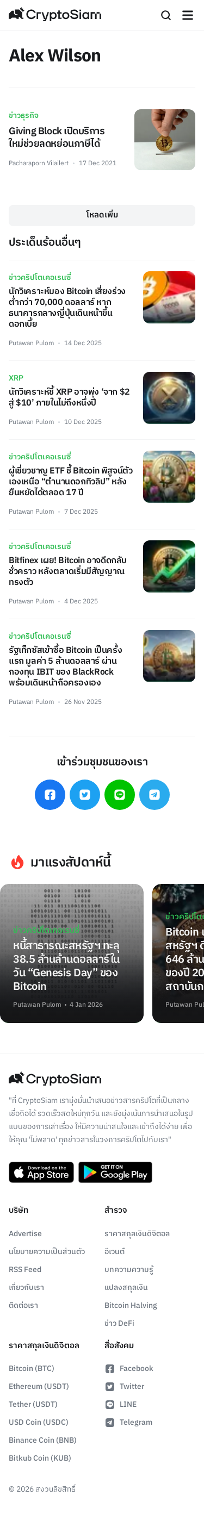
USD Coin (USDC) (39, 1422)
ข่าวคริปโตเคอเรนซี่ (40, 277)
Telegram (128, 1422)
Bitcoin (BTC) (31, 1368)
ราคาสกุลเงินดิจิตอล (137, 1233)
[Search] (166, 15)
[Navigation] (187, 15)
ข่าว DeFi (119, 1323)
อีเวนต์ (114, 1251)
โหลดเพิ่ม (102, 215)
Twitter (124, 1386)
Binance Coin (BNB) (43, 1440)
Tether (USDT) (33, 1404)
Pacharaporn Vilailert (39, 163)
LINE (120, 1404)
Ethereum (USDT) (39, 1386)
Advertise (25, 1233)
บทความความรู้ (128, 1269)
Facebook (128, 1368)
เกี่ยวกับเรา (26, 1287)
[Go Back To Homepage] (55, 15)
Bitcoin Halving (130, 1305)
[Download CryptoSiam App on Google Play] (115, 1172)
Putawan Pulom (31, 343)
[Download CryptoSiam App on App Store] (41, 1172)
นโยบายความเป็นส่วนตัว (47, 1251)
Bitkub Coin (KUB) (40, 1458)
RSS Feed (25, 1269)
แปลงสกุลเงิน (126, 1287)
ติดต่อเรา (23, 1305)
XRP (16, 378)
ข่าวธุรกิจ (24, 115)
